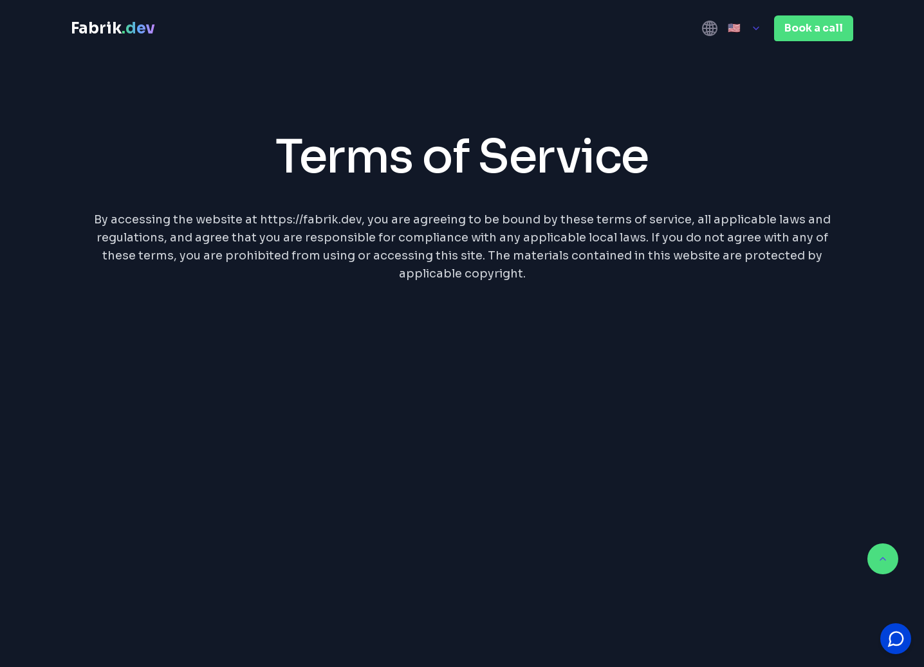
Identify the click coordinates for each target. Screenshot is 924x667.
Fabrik (113, 28)
